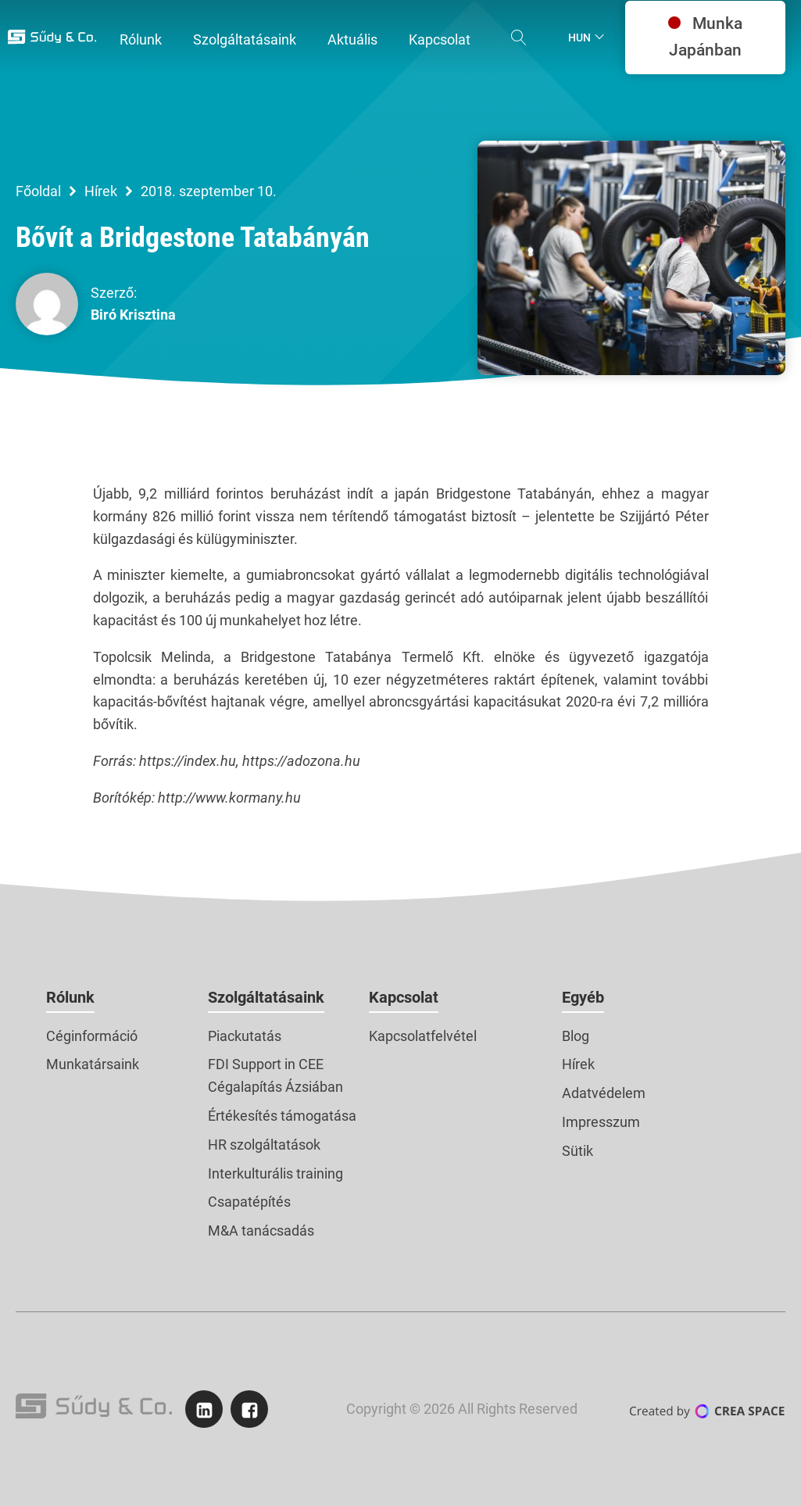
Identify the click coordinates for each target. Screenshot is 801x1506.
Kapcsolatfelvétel (423, 1036)
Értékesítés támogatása (282, 1115)
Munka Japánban (705, 36)
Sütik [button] (577, 1151)
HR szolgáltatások (264, 1144)
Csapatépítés (249, 1201)
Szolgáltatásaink (266, 997)
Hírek (100, 191)
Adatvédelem (603, 1093)
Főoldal (38, 191)
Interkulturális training (275, 1173)
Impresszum (601, 1122)
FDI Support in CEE (266, 1064)
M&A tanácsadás (261, 1230)
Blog (575, 1036)
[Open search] (518, 37)
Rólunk (70, 997)
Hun (579, 37)
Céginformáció (92, 1036)
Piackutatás (244, 1036)
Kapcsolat (403, 997)
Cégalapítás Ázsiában (275, 1087)
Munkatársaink (92, 1064)
